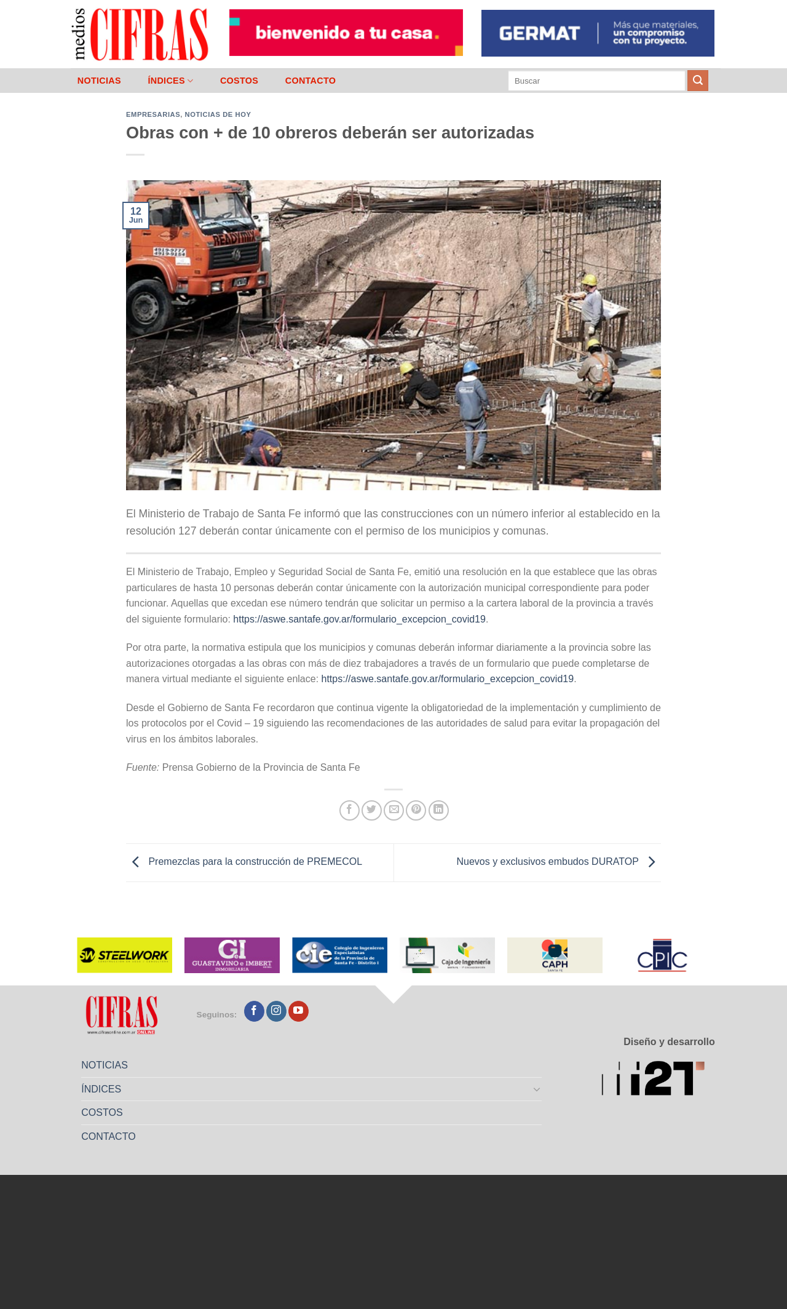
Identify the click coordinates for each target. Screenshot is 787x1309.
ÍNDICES (170, 81)
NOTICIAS (99, 81)
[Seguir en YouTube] (298, 1011)
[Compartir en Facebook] (349, 810)
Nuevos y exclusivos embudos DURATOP (558, 862)
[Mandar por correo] (394, 810)
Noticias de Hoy (218, 114)
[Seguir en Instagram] (276, 1011)
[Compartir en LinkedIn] (439, 810)
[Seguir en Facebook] (254, 1011)
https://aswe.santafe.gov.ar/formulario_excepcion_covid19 (359, 619)
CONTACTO (310, 81)
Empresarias (153, 114)
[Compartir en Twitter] (372, 810)
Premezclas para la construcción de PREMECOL (244, 862)
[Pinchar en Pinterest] (416, 810)
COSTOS (239, 81)
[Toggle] (537, 1088)
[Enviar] (697, 80)
